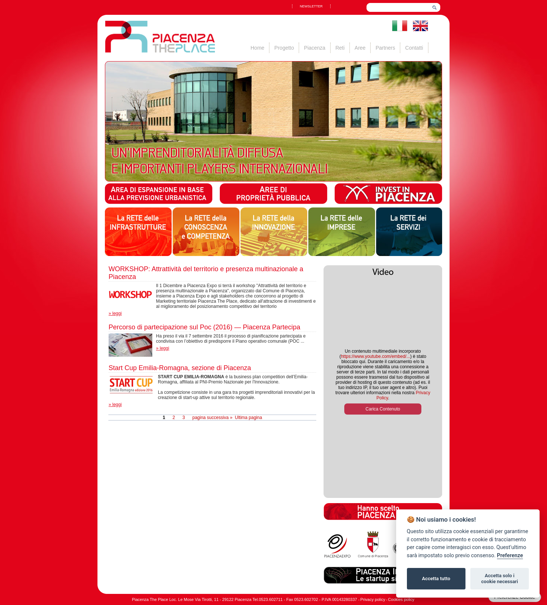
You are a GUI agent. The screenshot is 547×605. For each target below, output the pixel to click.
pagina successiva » (212, 417)
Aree (360, 48)
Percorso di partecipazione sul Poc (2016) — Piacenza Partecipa (204, 327)
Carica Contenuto (382, 409)
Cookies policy (401, 599)
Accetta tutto (436, 578)
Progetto (284, 48)
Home (257, 48)
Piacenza (314, 48)
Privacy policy (372, 599)
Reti (340, 48)
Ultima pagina (248, 417)
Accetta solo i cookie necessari (499, 578)
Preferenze (510, 555)
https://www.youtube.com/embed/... (375, 356)
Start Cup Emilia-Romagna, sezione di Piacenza (180, 368)
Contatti (414, 48)
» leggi (115, 313)
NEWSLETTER (311, 6)
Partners (385, 48)
